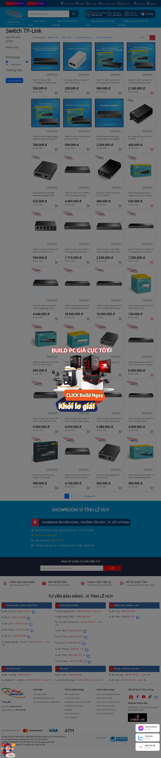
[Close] (110, 350)
